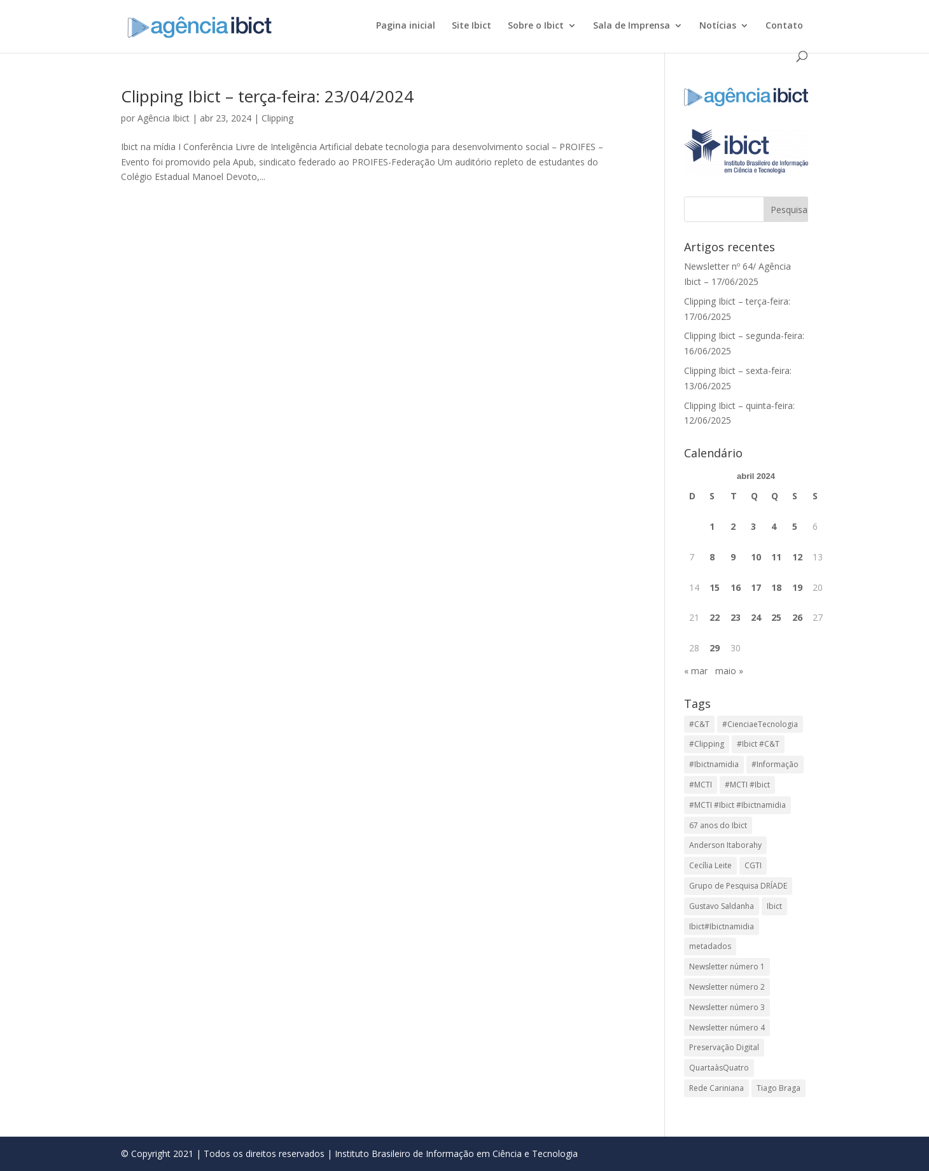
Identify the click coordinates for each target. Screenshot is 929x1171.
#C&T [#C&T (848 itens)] (699, 724)
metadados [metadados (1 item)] (710, 946)
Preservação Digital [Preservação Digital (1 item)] (724, 1047)
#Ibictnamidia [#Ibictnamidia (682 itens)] (714, 764)
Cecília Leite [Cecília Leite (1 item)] (710, 865)
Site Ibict (471, 26)
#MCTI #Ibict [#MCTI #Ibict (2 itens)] (747, 784)
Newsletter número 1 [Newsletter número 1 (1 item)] (727, 966)
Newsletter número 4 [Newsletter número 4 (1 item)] (727, 1027)
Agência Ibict (163, 118)
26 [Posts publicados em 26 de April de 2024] (797, 617)
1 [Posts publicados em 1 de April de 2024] (712, 526)
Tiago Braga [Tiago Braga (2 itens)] (778, 1088)
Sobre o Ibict (536, 26)
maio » (729, 671)
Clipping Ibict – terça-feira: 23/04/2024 (267, 96)
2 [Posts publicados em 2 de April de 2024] (733, 526)
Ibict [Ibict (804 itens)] (774, 906)
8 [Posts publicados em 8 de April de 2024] (712, 557)
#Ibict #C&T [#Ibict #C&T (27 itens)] (758, 743)
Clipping (277, 118)
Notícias (717, 26)
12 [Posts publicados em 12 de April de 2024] (797, 557)
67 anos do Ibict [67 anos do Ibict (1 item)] (718, 825)
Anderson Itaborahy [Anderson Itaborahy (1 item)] (725, 845)
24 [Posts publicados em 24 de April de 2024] (756, 617)
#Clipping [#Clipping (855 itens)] (706, 743)
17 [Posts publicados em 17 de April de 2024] (756, 587)
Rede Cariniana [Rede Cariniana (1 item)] (716, 1088)
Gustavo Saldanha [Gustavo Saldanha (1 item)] (721, 906)
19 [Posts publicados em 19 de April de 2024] (797, 587)
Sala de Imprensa (631, 26)
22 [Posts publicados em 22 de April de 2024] (714, 617)
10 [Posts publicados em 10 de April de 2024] (756, 557)
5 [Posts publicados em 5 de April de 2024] (794, 526)
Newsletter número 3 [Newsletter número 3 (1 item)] (727, 1007)
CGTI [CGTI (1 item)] (753, 865)
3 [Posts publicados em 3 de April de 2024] (753, 526)
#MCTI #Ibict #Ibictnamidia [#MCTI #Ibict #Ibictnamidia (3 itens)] (737, 805)
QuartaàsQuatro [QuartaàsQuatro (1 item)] (719, 1067)
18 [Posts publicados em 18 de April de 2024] (776, 587)
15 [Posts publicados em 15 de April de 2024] (714, 587)
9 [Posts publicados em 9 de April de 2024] (733, 557)
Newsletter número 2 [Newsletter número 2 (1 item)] (727, 986)
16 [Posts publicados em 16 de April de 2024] (735, 587)
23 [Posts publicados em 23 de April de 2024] (735, 617)
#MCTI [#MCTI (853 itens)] (700, 784)
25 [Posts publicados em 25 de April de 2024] (776, 617)
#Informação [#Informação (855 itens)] (775, 764)
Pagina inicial (405, 26)
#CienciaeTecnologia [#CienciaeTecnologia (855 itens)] (760, 724)
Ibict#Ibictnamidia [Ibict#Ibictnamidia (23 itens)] (721, 926)
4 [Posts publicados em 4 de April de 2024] (773, 526)
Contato (784, 26)
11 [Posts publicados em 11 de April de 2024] (776, 557)
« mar (696, 671)
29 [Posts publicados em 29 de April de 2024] (714, 648)
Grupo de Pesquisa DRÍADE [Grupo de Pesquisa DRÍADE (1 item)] (738, 885)
